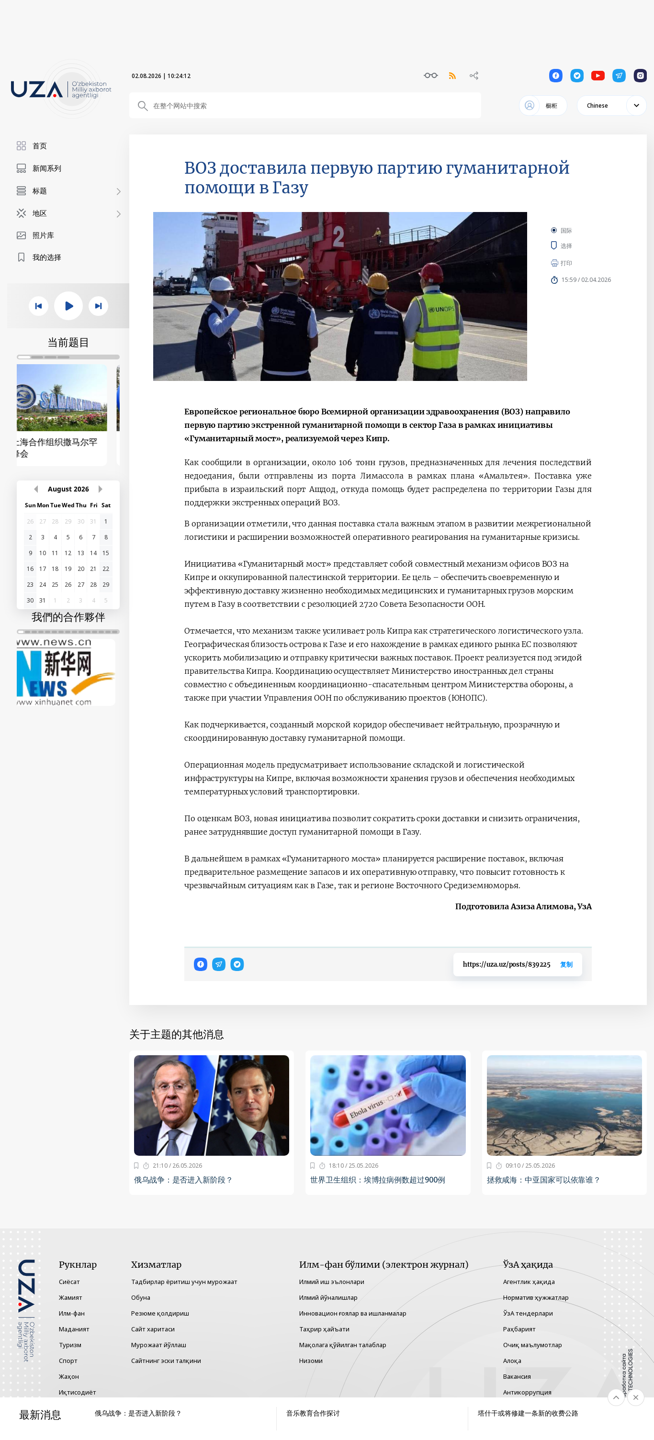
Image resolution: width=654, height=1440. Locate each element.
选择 (576, 245)
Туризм (70, 1344)
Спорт (68, 1360)
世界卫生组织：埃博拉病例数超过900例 (377, 1179)
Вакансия (517, 1376)
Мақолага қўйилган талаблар (342, 1344)
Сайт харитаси (153, 1329)
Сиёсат (69, 1281)
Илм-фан (72, 1313)
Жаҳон (69, 1376)
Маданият (74, 1329)
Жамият (70, 1297)
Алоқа (512, 1360)
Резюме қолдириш (160, 1313)
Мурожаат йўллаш (158, 1344)
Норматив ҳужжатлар (536, 1297)
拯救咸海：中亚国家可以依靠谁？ (544, 1179)
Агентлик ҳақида (529, 1281)
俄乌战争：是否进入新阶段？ (183, 1179)
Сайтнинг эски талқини (166, 1360)
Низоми (311, 1360)
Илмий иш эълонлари (331, 1281)
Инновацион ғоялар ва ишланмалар (352, 1313)
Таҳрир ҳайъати (324, 1329)
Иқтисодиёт (77, 1392)
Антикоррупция (527, 1392)
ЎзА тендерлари (528, 1313)
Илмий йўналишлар (328, 1297)
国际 (566, 230)
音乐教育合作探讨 (313, 1413)
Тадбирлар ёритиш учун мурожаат (184, 1281)
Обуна (140, 1297)
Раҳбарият (519, 1329)
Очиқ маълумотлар (532, 1344)
